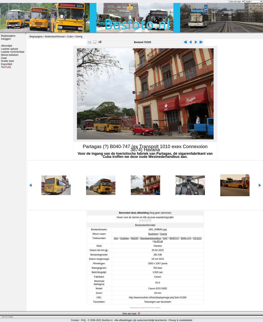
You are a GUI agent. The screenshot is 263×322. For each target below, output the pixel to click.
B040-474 (186, 238)
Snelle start (7, 60)
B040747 (174, 238)
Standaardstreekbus (150, 238)
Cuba (70, 36)
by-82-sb (158, 241)
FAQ (83, 320)
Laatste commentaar (12, 51)
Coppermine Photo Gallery (150, 308)
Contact (75, 320)
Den (116, 238)
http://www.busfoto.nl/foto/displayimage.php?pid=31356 (157, 297)
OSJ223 (197, 238)
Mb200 (134, 238)
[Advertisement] (12, 130)
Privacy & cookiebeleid (180, 320)
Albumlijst (6, 45)
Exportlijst (6, 64)
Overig (78, 36)
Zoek (4, 58)
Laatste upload (9, 48)
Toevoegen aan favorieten (157, 301)
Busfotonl (153, 234)
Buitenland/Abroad (54, 36)
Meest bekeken (9, 54)
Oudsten (124, 238)
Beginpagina (8, 35)
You (6, 67)
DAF (165, 238)
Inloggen (6, 38)
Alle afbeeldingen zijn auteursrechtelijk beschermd (140, 320)
